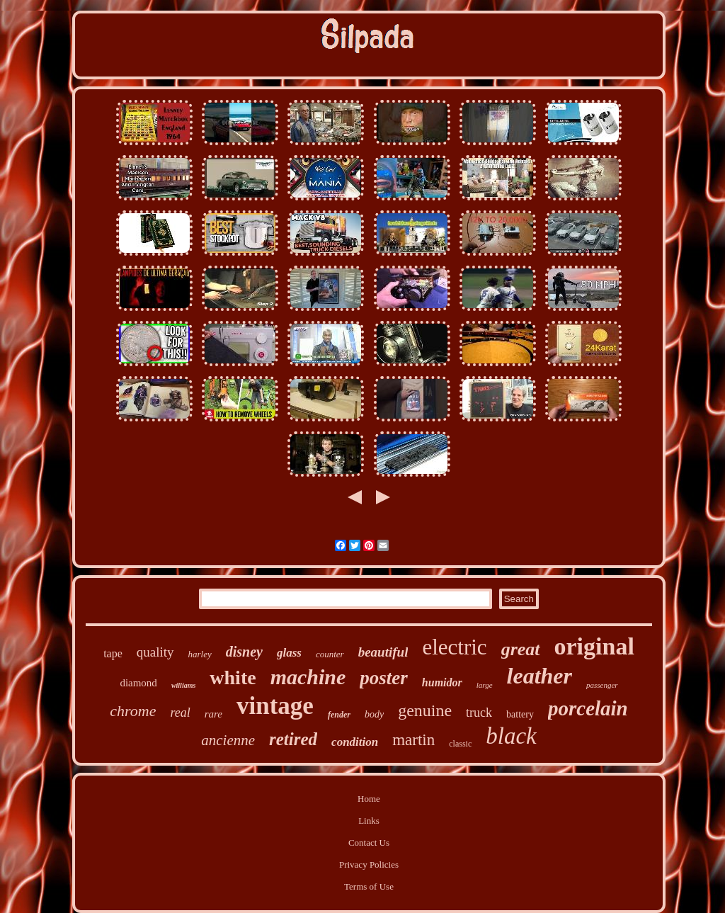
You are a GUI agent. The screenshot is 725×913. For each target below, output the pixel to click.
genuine (425, 710)
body (374, 714)
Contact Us (368, 842)
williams (183, 685)
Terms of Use (369, 886)
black (511, 736)
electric (454, 647)
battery (520, 714)
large (484, 685)
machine (308, 676)
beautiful (383, 652)
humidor (442, 682)
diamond (138, 682)
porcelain (588, 708)
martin (413, 740)
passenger (602, 685)
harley (200, 654)
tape (112, 653)
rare (213, 714)
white (233, 677)
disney (244, 651)
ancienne (228, 740)
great (520, 649)
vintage (275, 706)
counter (330, 654)
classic (460, 744)
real (180, 712)
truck (479, 712)
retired (293, 739)
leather (539, 675)
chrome (133, 711)
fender (339, 715)
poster (384, 677)
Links (368, 820)
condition (354, 742)
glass (289, 652)
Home (369, 798)
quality (155, 652)
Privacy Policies (369, 864)
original (594, 646)
